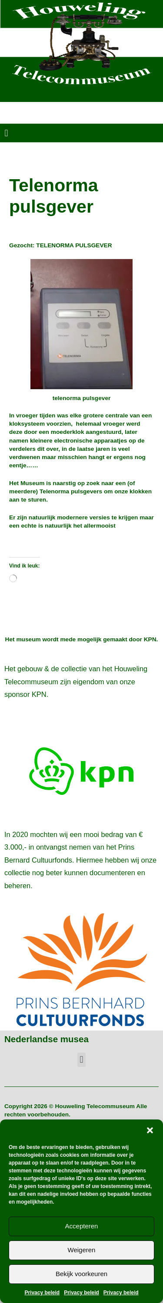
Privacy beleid (42, 1293)
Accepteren (81, 1226)
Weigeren (82, 1250)
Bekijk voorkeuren (81, 1273)
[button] (150, 1130)
